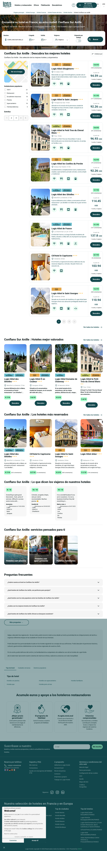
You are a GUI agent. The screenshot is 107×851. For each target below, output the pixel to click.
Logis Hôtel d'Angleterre (65, 68)
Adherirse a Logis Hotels (62, 765)
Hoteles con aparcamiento (47, 680)
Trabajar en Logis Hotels (62, 780)
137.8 (96, 235)
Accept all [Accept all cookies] (35, 840)
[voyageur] (62, 39)
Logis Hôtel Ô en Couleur (37, 380)
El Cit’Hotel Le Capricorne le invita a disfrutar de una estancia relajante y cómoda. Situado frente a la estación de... (68, 264)
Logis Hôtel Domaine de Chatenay (66, 380)
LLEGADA (31, 35)
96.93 (96, 138)
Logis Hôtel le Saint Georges (67, 293)
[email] (72, 746)
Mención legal (83, 767)
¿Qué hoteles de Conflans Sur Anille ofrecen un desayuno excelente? (30, 614)
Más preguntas (16, 622)
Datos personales (85, 770)
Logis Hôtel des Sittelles (65, 194)
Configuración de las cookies (88, 773)
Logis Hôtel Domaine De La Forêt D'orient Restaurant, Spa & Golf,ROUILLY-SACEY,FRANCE (91, 825)
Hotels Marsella (60, 815)
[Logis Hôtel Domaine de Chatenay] (66, 358)
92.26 (96, 106)
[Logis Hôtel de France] (40, 234)
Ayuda (81, 779)
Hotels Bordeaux (60, 827)
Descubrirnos (57, 5)
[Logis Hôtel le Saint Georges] (40, 301)
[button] (4, 847)
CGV (80, 776)
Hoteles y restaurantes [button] (23, 5)
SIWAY (80, 849)
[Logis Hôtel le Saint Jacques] (40, 105)
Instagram (57, 792)
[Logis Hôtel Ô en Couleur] (41, 358)
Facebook (52, 792)
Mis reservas (33, 765)
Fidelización (45, 5)
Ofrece (36, 5)
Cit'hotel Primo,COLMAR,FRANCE (91, 830)
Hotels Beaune (59, 821)
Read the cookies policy (10, 833)
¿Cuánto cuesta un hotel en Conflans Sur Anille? (23, 582)
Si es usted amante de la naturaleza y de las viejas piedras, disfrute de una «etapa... (66, 390)
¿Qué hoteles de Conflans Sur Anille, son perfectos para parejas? (29, 590)
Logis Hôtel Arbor (91, 454)
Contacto (57, 774)
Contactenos (33, 768)
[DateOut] (47, 39)
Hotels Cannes (59, 824)
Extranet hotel (58, 768)
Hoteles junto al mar (45, 684)
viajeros (57, 35)
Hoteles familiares (77, 680)
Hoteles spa (10, 684)
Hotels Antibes (59, 818)
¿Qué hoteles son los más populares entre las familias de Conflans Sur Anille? (33, 598)
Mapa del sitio (83, 782)
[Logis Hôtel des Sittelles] (40, 202)
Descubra (96, 85)
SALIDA (43, 35)
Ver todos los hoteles (93, 327)
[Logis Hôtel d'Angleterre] (40, 74)
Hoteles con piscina (13, 680)
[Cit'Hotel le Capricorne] (40, 267)
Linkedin (63, 792)
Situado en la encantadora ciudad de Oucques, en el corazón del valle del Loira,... (41, 390)
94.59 (96, 75)
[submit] (97, 746)
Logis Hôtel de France (62, 228)
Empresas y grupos (60, 777)
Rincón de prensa (60, 771)
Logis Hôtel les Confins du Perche (67, 163)
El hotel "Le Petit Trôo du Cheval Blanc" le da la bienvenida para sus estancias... (91, 392)
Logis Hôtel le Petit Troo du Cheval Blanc (91, 381)
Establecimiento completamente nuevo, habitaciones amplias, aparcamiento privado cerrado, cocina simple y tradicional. (69, 172)
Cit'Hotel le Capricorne (64, 255)
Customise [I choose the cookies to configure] (13, 840)
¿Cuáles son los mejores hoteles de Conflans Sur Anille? (26, 606)
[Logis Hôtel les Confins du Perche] (40, 169)
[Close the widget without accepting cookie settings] (12, 808)
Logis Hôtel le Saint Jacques (67, 99)
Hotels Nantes (59, 812)
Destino (6, 35)
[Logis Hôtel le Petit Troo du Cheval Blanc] (40, 138)
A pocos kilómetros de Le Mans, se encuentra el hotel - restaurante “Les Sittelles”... (14, 390)
